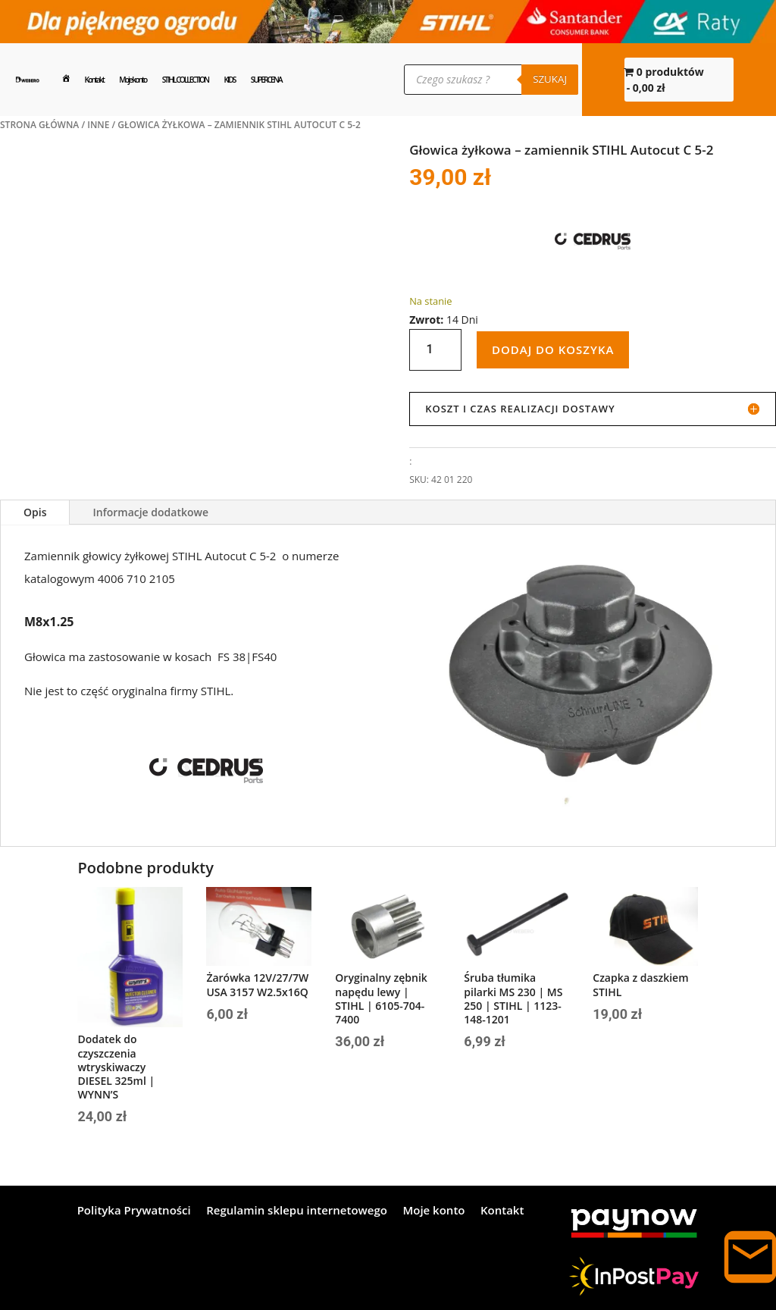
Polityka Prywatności (134, 1211)
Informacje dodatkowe (150, 512)
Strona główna (39, 124)
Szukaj (550, 79)
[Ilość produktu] (435, 350)
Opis (34, 512)
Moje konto (132, 79)
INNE (98, 124)
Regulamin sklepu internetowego (296, 1211)
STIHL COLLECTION (185, 79)
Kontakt (94, 79)
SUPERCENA (266, 79)
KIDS (230, 79)
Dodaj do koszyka (553, 349)
